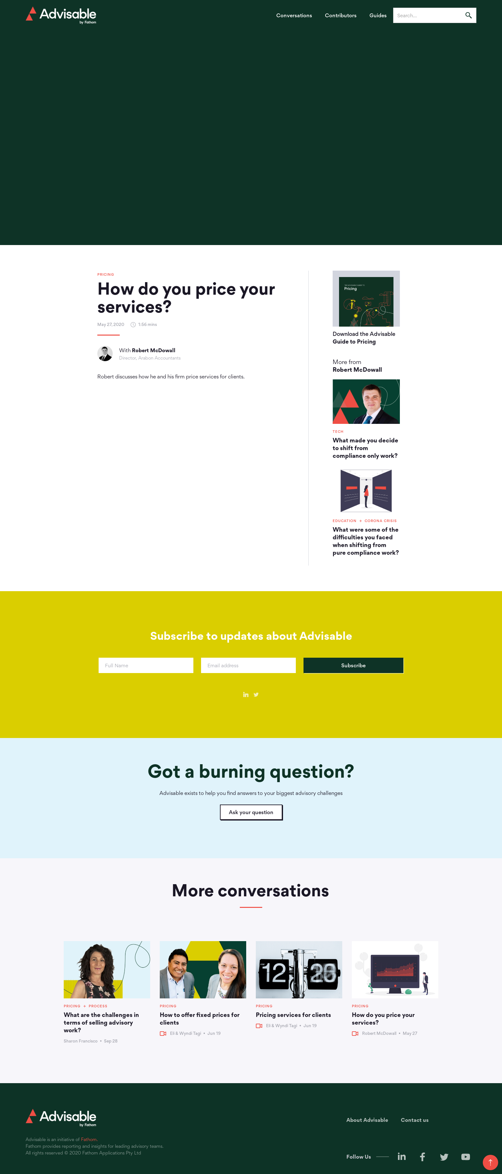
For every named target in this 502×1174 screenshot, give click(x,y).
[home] (61, 15)
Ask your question (251, 812)
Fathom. (89, 1139)
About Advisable (367, 1119)
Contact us (415, 1119)
